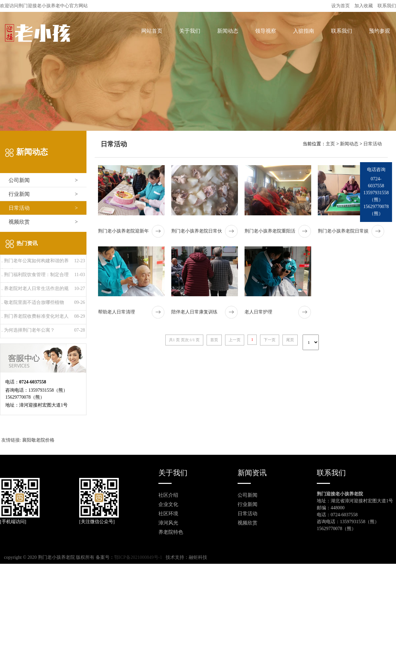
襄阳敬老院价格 (38, 440)
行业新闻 (43, 194)
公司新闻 (43, 180)
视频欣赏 (43, 222)
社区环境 (168, 513)
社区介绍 (168, 495)
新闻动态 (349, 143)
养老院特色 (170, 532)
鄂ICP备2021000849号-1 (138, 557)
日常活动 (43, 208)
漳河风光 (168, 522)
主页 (330, 143)
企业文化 (168, 504)
